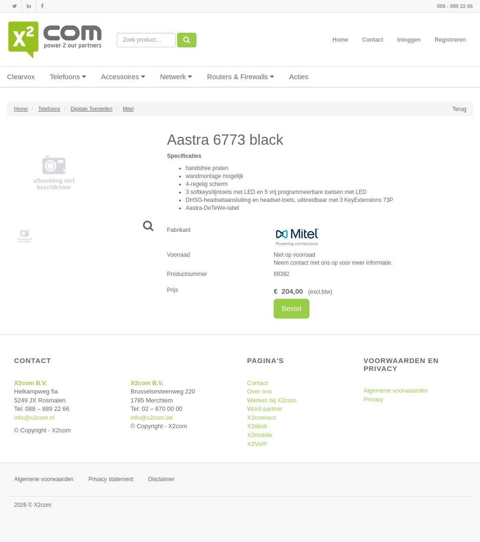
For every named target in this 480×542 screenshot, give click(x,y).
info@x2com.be (152, 417)
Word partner (265, 408)
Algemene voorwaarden (396, 390)
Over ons (259, 391)
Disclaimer (161, 479)
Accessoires (123, 77)
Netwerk (176, 77)
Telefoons (68, 77)
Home (340, 40)
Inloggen (408, 40)
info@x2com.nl (34, 417)
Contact (372, 40)
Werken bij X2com (271, 400)
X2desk (257, 426)
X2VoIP (257, 443)
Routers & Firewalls (240, 77)
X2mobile (259, 434)
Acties (298, 77)
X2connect (261, 417)
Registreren (450, 40)
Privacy (374, 399)
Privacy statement (111, 479)
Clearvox (21, 77)
